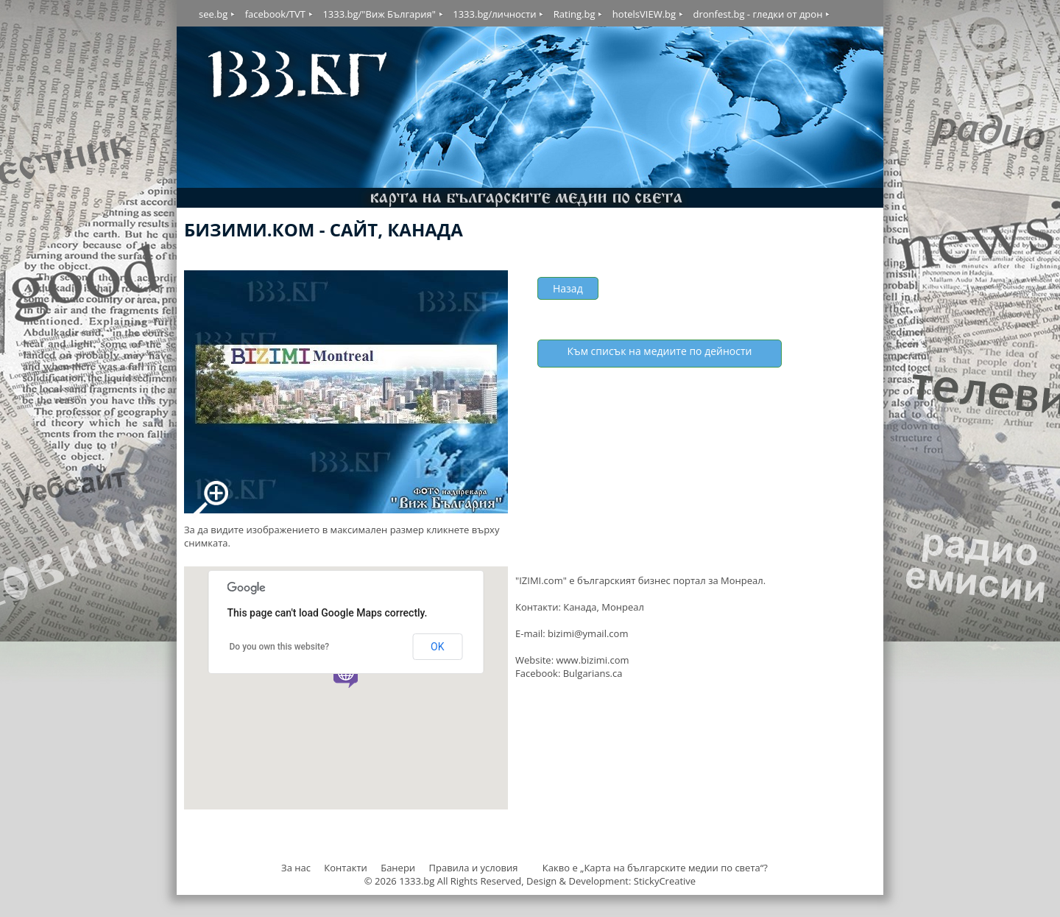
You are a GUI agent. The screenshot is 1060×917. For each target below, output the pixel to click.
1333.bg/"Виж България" (378, 14)
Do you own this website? (280, 647)
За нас (296, 867)
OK (437, 647)
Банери (399, 867)
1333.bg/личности (494, 14)
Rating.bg (575, 14)
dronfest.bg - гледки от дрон (757, 14)
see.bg (213, 14)
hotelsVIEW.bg (644, 14)
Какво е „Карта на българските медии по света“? (655, 867)
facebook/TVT (275, 14)
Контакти (345, 867)
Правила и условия (472, 867)
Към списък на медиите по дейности (660, 351)
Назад (568, 288)
